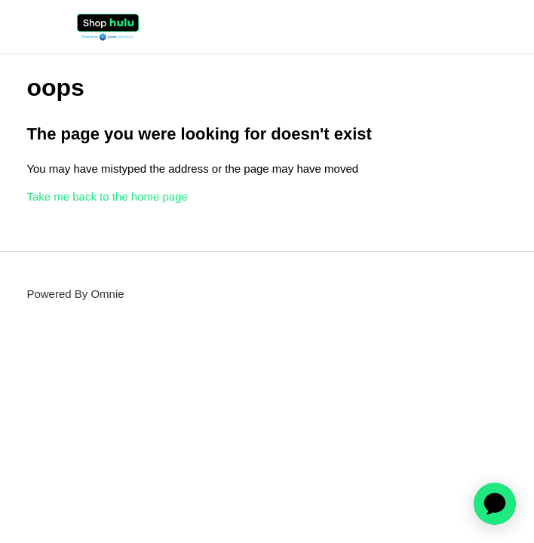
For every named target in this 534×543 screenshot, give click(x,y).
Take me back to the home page (106, 196)
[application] (495, 504)
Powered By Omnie (75, 293)
